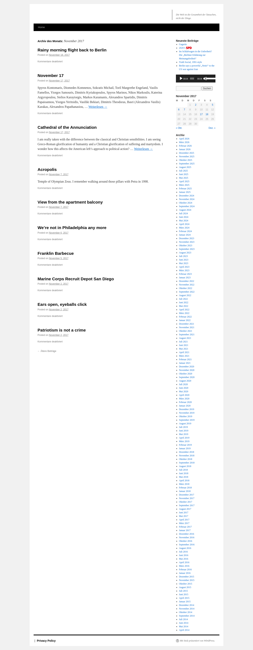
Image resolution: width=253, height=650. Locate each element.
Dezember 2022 (186, 281)
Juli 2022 (183, 299)
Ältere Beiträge (47, 351)
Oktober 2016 (185, 541)
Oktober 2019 (185, 416)
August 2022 (185, 295)
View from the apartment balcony (70, 202)
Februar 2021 (185, 359)
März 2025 (184, 185)
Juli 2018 (183, 469)
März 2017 (184, 523)
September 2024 (186, 206)
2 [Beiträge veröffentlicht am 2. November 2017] (195, 104)
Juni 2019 (183, 430)
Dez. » (212, 128)
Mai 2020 (183, 391)
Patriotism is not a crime (62, 330)
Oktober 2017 (185, 501)
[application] (195, 78)
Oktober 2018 (185, 459)
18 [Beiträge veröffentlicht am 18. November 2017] (207, 114)
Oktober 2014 (185, 612)
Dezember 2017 (186, 494)
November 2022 (186, 284)
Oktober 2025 (185, 160)
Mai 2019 (183, 434)
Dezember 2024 (186, 195)
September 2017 (186, 505)
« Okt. (179, 128)
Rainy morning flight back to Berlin (72, 50)
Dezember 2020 (186, 366)
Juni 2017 (183, 512)
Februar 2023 (185, 274)
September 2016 (186, 544)
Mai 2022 (183, 306)
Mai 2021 (183, 348)
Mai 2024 (183, 220)
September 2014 (186, 615)
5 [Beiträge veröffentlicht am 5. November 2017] (212, 104)
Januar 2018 (185, 491)
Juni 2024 (183, 217)
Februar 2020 (185, 402)
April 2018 (184, 480)
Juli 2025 (183, 170)
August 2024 (185, 209)
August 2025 (185, 167)
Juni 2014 (183, 623)
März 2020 (184, 398)
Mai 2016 (183, 558)
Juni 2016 (183, 555)
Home (41, 27)
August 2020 (185, 380)
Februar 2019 (185, 444)
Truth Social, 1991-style (190, 62)
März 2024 (184, 227)
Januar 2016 (185, 573)
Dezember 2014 (186, 605)
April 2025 (184, 181)
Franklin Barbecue (56, 253)
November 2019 (186, 412)
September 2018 (186, 462)
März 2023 (184, 270)
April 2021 (184, 352)
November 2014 (186, 608)
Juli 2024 (183, 213)
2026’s (185, 47)
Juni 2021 (183, 345)
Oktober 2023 (185, 245)
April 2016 (184, 562)
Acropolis (47, 169)
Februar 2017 (185, 526)
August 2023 (185, 252)
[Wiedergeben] (181, 79)
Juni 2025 (183, 174)
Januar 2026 (185, 149)
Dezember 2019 (186, 409)
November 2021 (186, 327)
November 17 (51, 75)
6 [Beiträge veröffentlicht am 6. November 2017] (178, 109)
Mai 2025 (183, 177)
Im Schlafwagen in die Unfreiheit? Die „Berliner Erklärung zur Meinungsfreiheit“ (195, 55)
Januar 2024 (185, 234)
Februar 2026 (185, 145)
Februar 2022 (185, 316)
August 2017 (185, 509)
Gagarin (183, 44)
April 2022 (184, 309)
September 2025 (186, 163)
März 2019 (184, 441)
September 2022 (186, 291)
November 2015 (186, 580)
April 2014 (184, 630)
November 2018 (186, 455)
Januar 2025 (185, 192)
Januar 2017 (185, 530)
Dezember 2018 (186, 452)
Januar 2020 (185, 405)
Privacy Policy (46, 640)
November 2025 (186, 156)
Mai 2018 (183, 477)
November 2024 (186, 199)
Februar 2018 (185, 487)
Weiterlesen (97, 106)
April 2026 (184, 138)
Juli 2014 (183, 619)
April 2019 (184, 437)
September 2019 (186, 420)
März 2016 (184, 566)
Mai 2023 (183, 263)
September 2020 (186, 377)
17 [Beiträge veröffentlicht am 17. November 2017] (201, 114)
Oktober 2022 (185, 288)
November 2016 (186, 537)
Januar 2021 (185, 363)
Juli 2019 (183, 427)
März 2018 (184, 484)
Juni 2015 (183, 594)
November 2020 (186, 370)
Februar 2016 (185, 569)
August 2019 (185, 423)
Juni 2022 (183, 302)
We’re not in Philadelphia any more (72, 227)
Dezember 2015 (186, 576)
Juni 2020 (183, 388)
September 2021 (186, 334)
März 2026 (184, 142)
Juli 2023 (183, 256)
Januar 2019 (185, 448)
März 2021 (184, 355)
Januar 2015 (185, 601)
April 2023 (184, 266)
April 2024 (184, 224)
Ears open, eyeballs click (62, 304)
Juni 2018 (183, 473)
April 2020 (184, 395)
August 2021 (185, 338)
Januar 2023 (185, 277)
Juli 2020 (183, 384)
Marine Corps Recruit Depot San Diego (76, 279)
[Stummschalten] (205, 79)
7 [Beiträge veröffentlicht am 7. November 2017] (184, 109)
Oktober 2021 (185, 331)
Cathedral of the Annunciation (67, 127)
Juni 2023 (183, 259)
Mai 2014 (183, 626)
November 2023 (186, 242)
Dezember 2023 (186, 238)
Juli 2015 (183, 590)
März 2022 (184, 313)
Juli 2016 (183, 551)
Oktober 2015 (185, 583)
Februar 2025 (185, 188)
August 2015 (185, 587)
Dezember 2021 (186, 323)
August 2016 (185, 548)
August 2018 (185, 466)
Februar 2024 (185, 231)
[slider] (192, 79)
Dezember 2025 (186, 153)
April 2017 (184, 519)
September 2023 (186, 249)
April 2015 (184, 598)
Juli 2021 (183, 341)
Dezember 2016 (186, 534)
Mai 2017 (183, 516)
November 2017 (186, 498)
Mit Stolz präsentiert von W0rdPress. (197, 640)
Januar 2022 (185, 320)
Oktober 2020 (185, 373)
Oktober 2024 (185, 202)
